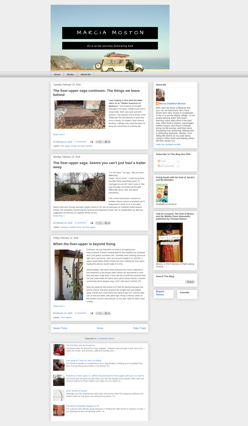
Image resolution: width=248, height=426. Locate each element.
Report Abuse (160, 293)
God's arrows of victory (76, 391)
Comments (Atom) (105, 338)
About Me (86, 74)
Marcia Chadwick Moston (172, 103)
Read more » (59, 134)
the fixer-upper (89, 227)
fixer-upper (65, 146)
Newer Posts (60, 328)
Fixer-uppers (66, 317)
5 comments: (81, 223)
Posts (162, 161)
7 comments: (81, 141)
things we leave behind (81, 146)
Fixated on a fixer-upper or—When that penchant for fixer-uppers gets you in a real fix (105, 376)
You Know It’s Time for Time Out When (83, 360)
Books (70, 74)
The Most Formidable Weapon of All (82, 406)
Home (57, 74)
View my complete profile (168, 144)
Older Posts (139, 328)
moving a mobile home (70, 227)
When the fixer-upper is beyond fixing (84, 244)
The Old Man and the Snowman (80, 345)
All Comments (166, 166)
